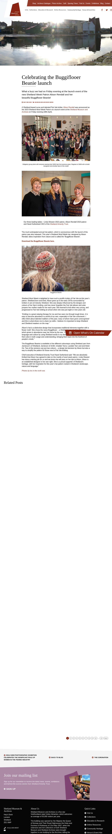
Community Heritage (74, 10)
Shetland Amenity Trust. (59, 224)
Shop (34, 3)
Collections (33, 10)
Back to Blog (57, 757)
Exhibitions (95, 3)
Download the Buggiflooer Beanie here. (38, 241)
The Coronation (101, 757)
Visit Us (90, 813)
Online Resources (60, 10)
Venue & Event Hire (88, 10)
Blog (101, 3)
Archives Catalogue (44, 3)
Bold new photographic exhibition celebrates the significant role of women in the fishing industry (20, 757)
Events (88, 3)
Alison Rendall (68, 107)
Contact (107, 3)
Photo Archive (57, 3)
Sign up (11, 789)
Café (64, 3)
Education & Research (45, 10)
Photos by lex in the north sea (33, 371)
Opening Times (73, 3)
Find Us (81, 3)
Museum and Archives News (44, 102)
